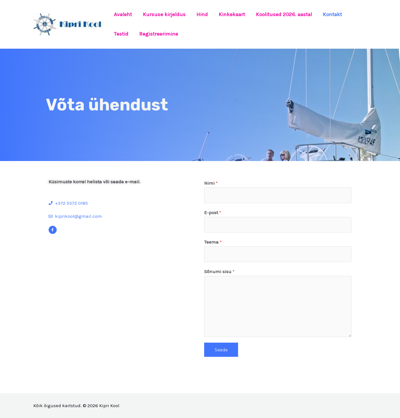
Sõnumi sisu (219, 271)
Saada (221, 349)
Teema (213, 242)
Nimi (211, 183)
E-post (212, 212)
